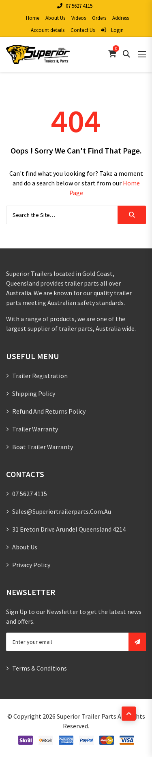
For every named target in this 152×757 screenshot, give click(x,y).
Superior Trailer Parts (86, 716)
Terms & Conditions (39, 668)
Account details (47, 30)
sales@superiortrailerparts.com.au (61, 511)
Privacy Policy (31, 565)
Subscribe (137, 642)
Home (32, 18)
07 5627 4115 (74, 5)
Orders (99, 18)
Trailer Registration (40, 376)
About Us (55, 18)
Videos (78, 18)
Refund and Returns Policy (49, 411)
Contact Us (83, 30)
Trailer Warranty (35, 429)
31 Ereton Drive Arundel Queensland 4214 (69, 529)
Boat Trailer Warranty (42, 447)
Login (112, 30)
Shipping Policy (33, 393)
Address (120, 18)
